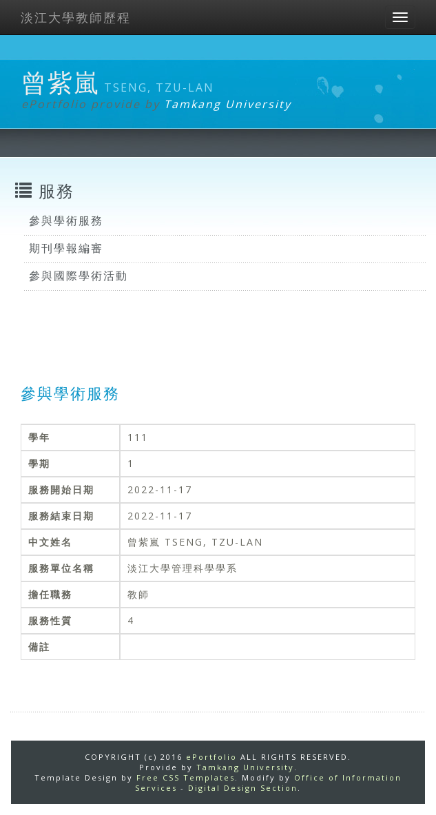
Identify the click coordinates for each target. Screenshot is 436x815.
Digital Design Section (243, 788)
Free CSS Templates (185, 777)
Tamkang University (227, 104)
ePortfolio (211, 757)
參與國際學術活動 (78, 275)
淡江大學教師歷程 (76, 17)
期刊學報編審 (66, 248)
